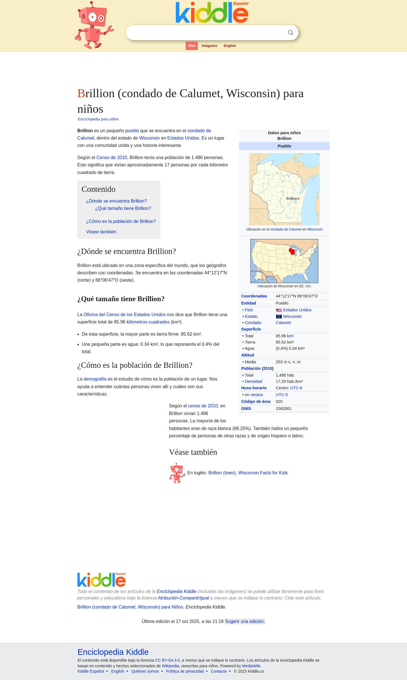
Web (191, 46)
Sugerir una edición (244, 621)
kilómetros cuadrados (148, 322)
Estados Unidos (297, 310)
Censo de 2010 (111, 157)
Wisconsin (315, 229)
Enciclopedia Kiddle (176, 591)
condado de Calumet (286, 229)
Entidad (248, 303)
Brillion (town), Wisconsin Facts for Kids (248, 472)
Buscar (290, 32)
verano (256, 394)
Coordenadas (254, 296)
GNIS (246, 408)
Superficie (251, 329)
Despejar (279, 33)
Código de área (255, 401)
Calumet (283, 322)
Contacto (219, 671)
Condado (253, 322)
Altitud (247, 355)
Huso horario (254, 388)
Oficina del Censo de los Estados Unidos (125, 314)
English (230, 46)
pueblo (132, 130)
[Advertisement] (203, 67)
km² (290, 336)
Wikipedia (170, 666)
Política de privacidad (185, 671)
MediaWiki (251, 666)
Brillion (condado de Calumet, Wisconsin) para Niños (130, 607)
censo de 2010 (203, 405)
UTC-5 (282, 394)
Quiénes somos (145, 671)
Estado (251, 316)
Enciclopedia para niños (98, 119)
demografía (95, 379)
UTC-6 (296, 388)
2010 (267, 368)
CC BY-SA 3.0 (167, 660)
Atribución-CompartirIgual (183, 598)
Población (251, 368)
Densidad (253, 381)
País (249, 310)
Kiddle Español (91, 671)
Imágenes (209, 46)
